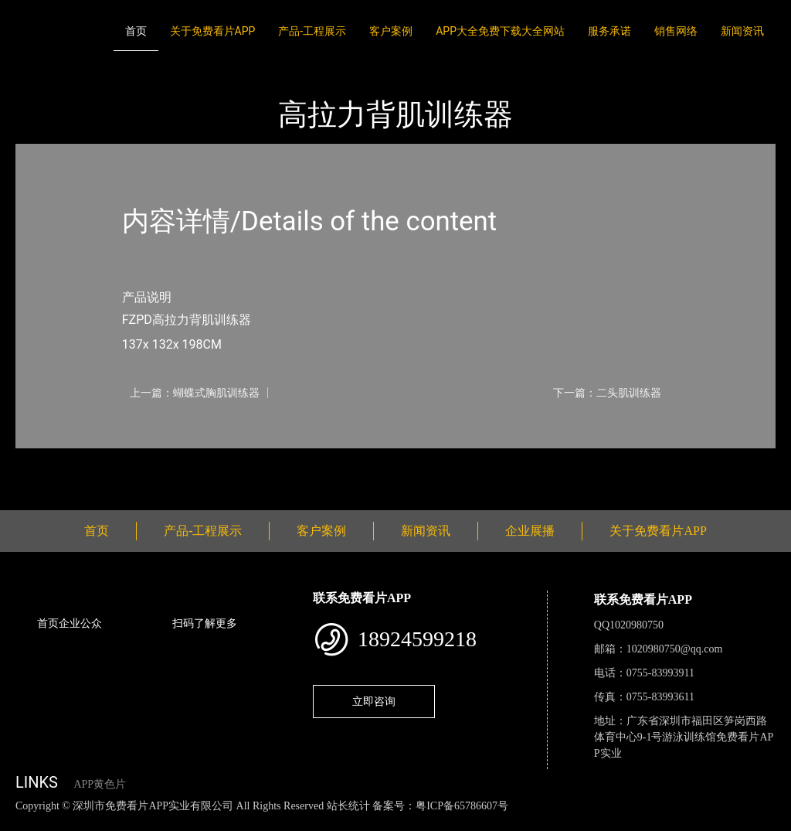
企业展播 (530, 530)
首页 (136, 31)
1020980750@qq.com (674, 649)
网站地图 (23, 822)
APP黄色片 (99, 784)
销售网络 (676, 31)
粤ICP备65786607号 (462, 806)
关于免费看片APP (213, 31)
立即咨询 (374, 701)
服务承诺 (609, 31)
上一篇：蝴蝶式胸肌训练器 (195, 392)
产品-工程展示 (312, 31)
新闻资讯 (742, 31)
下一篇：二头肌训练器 (607, 392)
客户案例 (390, 31)
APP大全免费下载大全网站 (500, 31)
